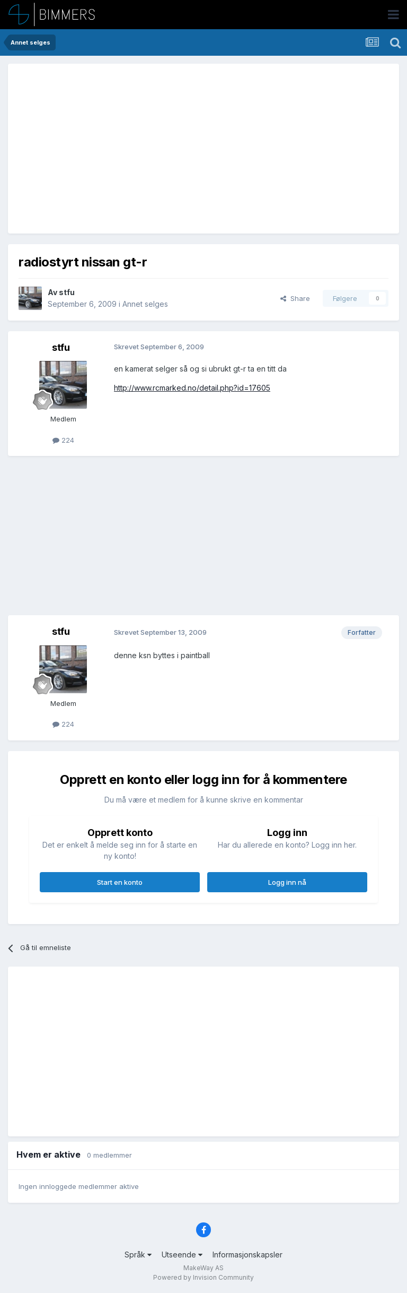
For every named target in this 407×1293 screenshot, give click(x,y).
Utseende (182, 1254)
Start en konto (120, 882)
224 (63, 440)
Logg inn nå (287, 882)
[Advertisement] (143, 148)
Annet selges (145, 303)
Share (295, 298)
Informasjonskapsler (247, 1254)
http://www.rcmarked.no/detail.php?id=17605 (192, 387)
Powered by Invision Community (203, 1277)
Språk (138, 1254)
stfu (67, 292)
